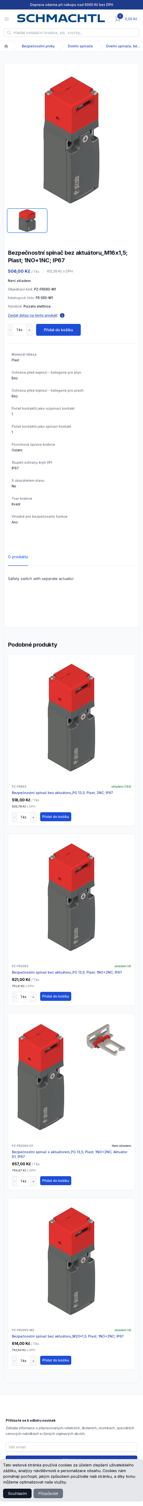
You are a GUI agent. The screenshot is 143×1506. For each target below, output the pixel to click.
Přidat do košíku (58, 329)
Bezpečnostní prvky (38, 46)
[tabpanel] (71, 140)
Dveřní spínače (80, 46)
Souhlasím (17, 1493)
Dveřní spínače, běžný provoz (124, 46)
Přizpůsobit (48, 1493)
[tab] (27, 220)
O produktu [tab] (18, 556)
